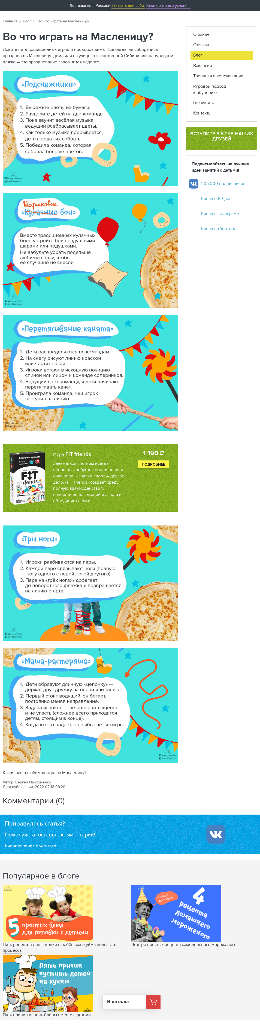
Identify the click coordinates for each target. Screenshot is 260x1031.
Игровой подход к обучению (209, 89)
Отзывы (201, 45)
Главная (10, 21)
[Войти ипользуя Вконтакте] (215, 834)
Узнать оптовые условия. (168, 5)
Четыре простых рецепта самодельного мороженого (184, 944)
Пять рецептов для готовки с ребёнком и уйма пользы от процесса (60, 947)
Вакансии (202, 65)
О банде (201, 34)
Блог (27, 21)
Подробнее (153, 464)
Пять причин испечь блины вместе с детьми (47, 1015)
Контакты (202, 113)
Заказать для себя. (128, 5)
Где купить (203, 102)
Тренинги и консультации (218, 76)
